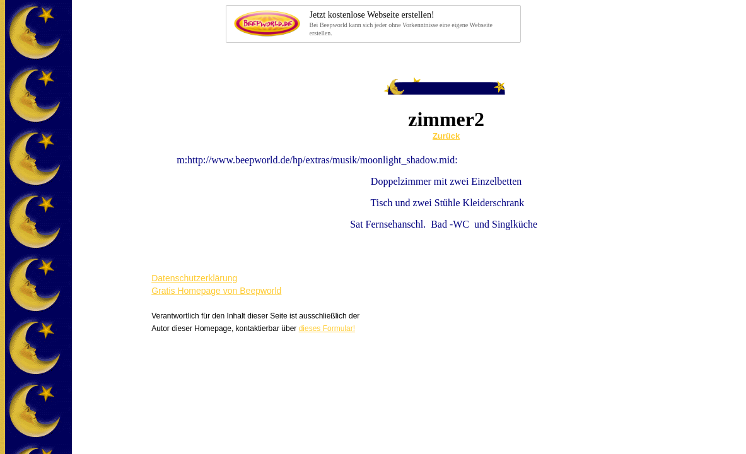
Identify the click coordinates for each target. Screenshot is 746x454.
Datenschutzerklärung (194, 278)
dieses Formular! (327, 328)
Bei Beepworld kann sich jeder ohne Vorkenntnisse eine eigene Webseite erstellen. (411, 23)
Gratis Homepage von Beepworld (216, 291)
